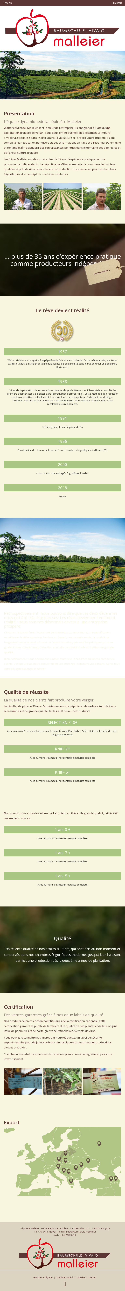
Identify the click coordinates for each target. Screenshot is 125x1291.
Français (117, 2)
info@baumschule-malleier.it (81, 1231)
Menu (7, 3)
